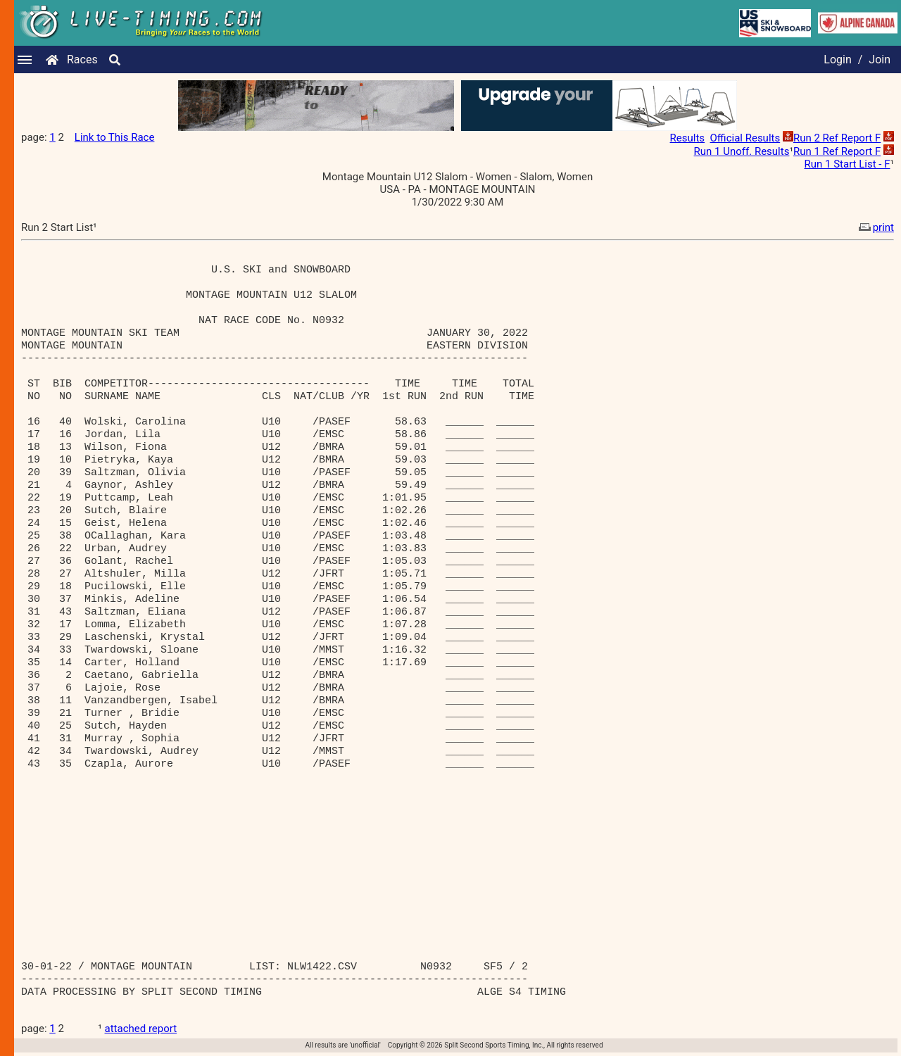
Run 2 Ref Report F (837, 138)
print (875, 227)
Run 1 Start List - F (847, 164)
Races (82, 59)
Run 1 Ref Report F (837, 151)
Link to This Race (115, 137)
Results (687, 138)
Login (837, 59)
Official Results (745, 138)
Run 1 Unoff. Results (742, 151)
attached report (141, 1028)
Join (879, 59)
